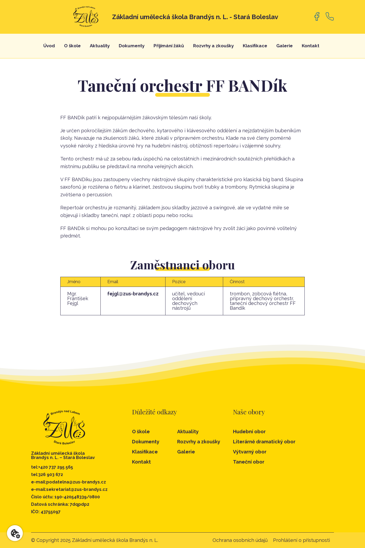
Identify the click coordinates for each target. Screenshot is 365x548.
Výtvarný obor (249, 451)
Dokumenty (132, 45)
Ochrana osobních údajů (240, 540)
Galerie (284, 45)
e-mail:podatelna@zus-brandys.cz (68, 482)
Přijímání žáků (169, 45)
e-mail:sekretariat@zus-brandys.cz (69, 489)
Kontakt (310, 45)
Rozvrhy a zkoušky (213, 45)
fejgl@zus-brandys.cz (133, 293)
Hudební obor (249, 431)
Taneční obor (248, 462)
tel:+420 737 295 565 (52, 467)
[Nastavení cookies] (15, 533)
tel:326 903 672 (47, 475)
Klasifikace (255, 45)
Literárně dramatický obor (264, 441)
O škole (72, 45)
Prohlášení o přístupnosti (301, 540)
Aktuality (100, 45)
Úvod (49, 45)
